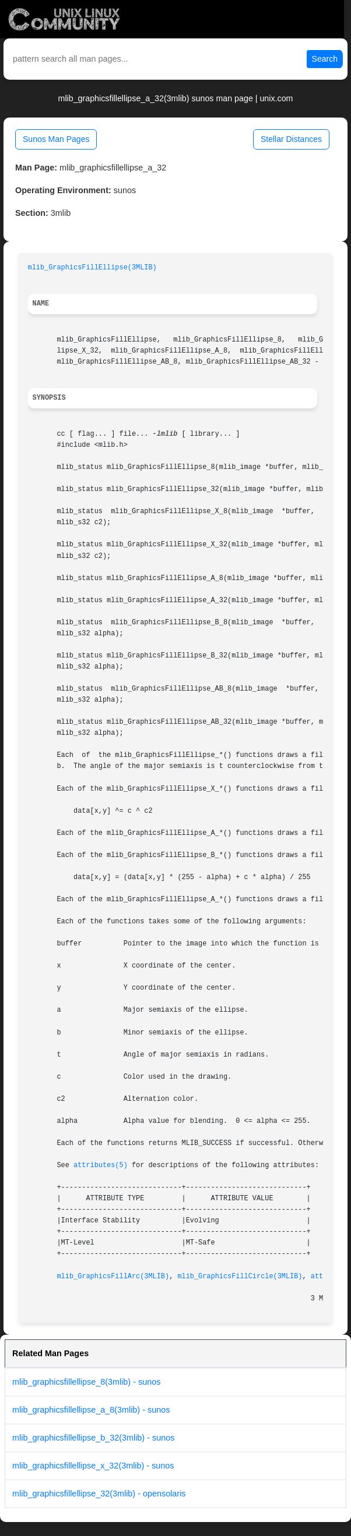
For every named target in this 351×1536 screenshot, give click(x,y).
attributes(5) (100, 1165)
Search (325, 58)
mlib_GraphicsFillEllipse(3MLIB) (92, 268)
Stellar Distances (291, 139)
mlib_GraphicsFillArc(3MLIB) (113, 1276)
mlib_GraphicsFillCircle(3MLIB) (239, 1276)
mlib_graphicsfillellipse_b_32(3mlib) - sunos (93, 1437)
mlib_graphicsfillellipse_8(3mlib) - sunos (86, 1381)
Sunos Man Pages (56, 139)
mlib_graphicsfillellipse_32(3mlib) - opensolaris (99, 1493)
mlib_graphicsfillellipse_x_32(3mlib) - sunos (93, 1465)
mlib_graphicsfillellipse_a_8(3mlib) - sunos (91, 1409)
